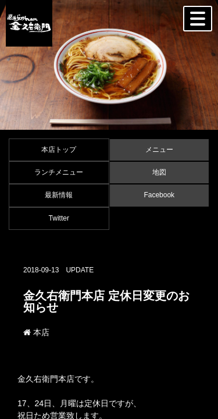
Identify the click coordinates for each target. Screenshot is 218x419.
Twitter (59, 218)
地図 (159, 172)
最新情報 (59, 195)
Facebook (159, 195)
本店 (36, 332)
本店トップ (58, 149)
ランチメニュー (58, 172)
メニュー (159, 149)
